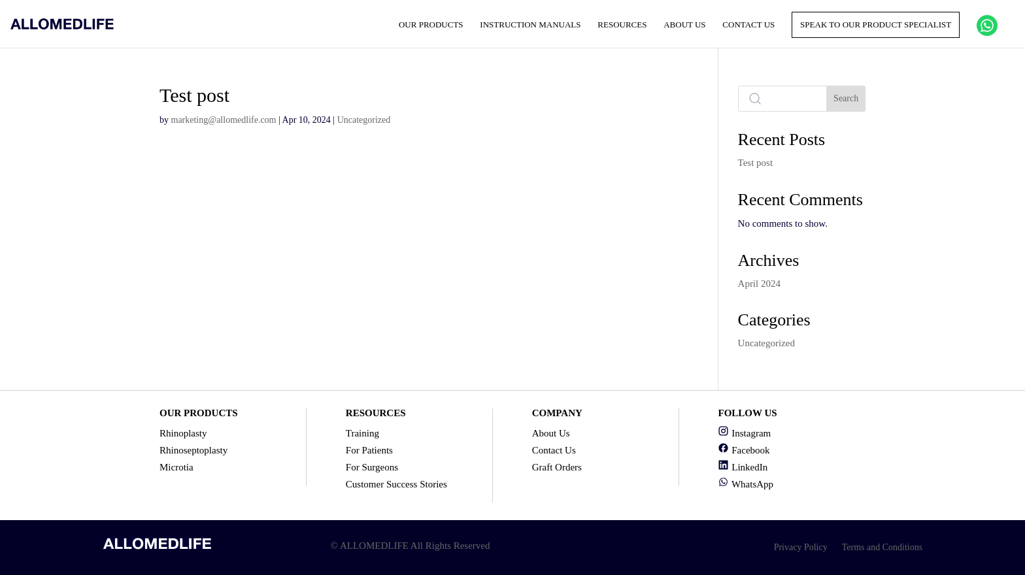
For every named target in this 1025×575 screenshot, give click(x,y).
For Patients (369, 450)
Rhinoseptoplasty (193, 450)
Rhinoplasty (183, 433)
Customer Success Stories (396, 484)
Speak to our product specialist (875, 24)
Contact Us (748, 24)
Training (362, 433)
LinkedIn (742, 467)
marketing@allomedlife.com (224, 120)
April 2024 (759, 283)
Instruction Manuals (530, 24)
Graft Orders (557, 467)
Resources (622, 24)
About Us (684, 24)
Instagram (744, 433)
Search (845, 98)
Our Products (431, 24)
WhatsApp (745, 484)
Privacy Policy (801, 547)
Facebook (743, 450)
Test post (755, 162)
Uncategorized (364, 120)
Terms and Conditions (882, 547)
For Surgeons (372, 467)
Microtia (176, 467)
